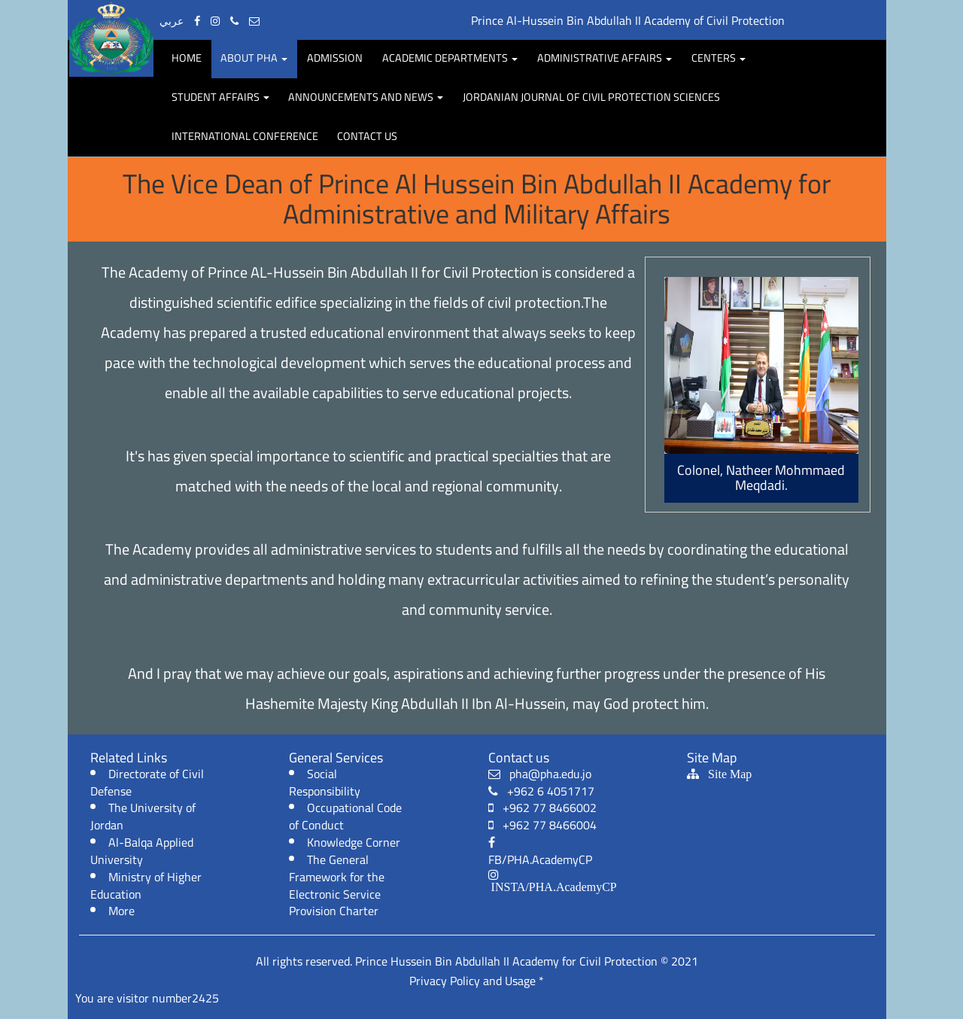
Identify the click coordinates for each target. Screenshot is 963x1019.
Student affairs (220, 97)
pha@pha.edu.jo (539, 773)
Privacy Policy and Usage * (476, 980)
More (121, 910)
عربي (171, 21)
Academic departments (450, 57)
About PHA (253, 57)
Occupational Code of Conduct (345, 816)
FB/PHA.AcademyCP (540, 853)
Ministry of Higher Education (146, 885)
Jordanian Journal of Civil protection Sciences (591, 97)
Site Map (725, 774)
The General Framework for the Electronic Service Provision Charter (336, 885)
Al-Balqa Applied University (141, 851)
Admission (335, 57)
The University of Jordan (143, 816)
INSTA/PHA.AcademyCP (552, 887)
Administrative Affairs (604, 57)
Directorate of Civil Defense (147, 782)
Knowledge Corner (353, 842)
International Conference (245, 136)
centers (718, 57)
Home (187, 57)
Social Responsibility (324, 782)
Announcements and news (365, 97)
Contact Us (367, 136)
